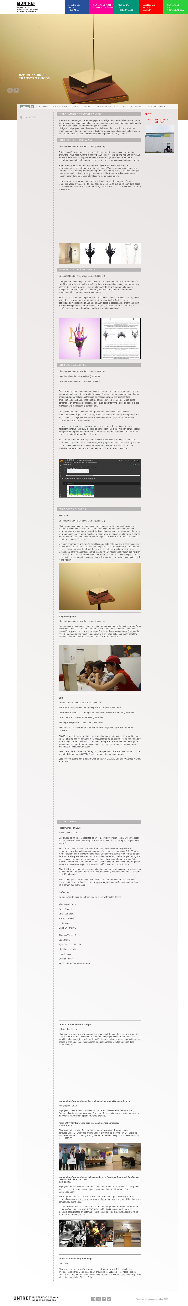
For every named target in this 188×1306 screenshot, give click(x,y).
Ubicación (127, 107)
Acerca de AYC (60, 107)
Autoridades (43, 107)
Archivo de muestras (81, 107)
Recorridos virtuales (107, 107)
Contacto (151, 107)
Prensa (139, 107)
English (163, 107)
